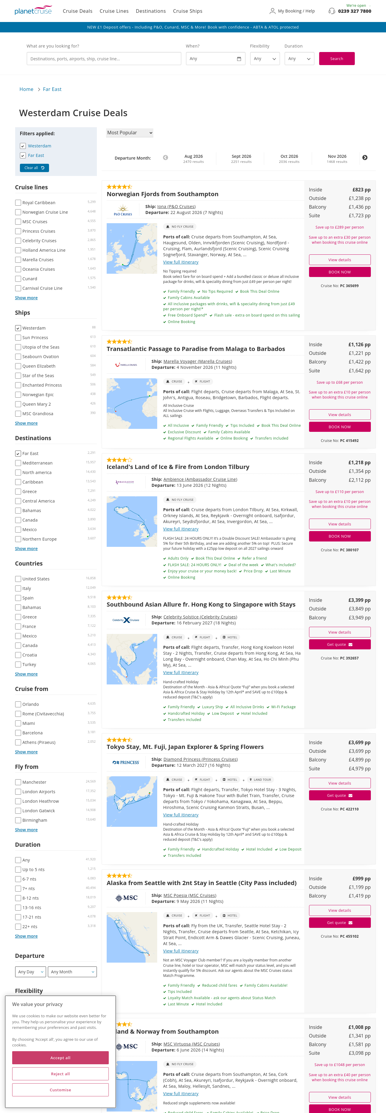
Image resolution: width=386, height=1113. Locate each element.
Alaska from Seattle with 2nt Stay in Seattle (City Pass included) (202, 883)
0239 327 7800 (354, 11)
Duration (294, 46)
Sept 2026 (241, 158)
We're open (358, 5)
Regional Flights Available (190, 438)
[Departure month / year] (72, 971)
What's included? (280, 564)
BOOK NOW (340, 272)
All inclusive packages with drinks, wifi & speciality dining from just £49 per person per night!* (229, 306)
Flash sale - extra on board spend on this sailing (256, 315)
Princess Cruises (192, 759)
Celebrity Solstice (155, 617)
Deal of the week (242, 564)
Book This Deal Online (259, 291)
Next (365, 161)
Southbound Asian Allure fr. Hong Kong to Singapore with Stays (201, 604)
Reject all (60, 1073)
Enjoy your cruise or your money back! (202, 571)
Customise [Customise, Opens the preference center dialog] (60, 1089)
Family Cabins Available (188, 297)
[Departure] (30, 971)
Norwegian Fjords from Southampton (162, 194)
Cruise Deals (78, 11)
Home (27, 89)
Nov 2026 (337, 158)
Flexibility (260, 46)
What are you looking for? (53, 46)
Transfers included (271, 438)
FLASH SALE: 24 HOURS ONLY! (194, 564)
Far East (52, 89)
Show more (26, 297)
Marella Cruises (188, 361)
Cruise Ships (187, 11)
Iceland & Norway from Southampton (163, 1031)
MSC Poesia (149, 895)
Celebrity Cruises (191, 617)
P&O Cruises (161, 206)
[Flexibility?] (265, 58)
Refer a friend (254, 558)
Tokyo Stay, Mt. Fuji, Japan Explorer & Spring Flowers (185, 746)
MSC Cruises (175, 895)
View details (339, 259)
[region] (60, 1051)
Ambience (147, 479)
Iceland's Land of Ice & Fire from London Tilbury (178, 466)
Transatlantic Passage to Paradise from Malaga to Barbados (196, 348)
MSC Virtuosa (151, 1044)
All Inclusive (178, 425)
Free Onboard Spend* (187, 315)
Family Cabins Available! (265, 985)
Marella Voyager (154, 361)
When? (193, 46)
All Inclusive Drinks (246, 706)
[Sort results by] (129, 132)
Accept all (60, 1057)
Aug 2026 (193, 158)
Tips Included (241, 425)
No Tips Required (217, 291)
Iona (142, 206)
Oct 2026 (289, 158)
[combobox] (104, 58)
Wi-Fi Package (283, 706)
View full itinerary (180, 262)
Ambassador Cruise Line (184, 479)
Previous (165, 161)
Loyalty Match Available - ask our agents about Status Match (221, 997)
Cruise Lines (114, 11)
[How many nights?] (299, 58)
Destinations (151, 11)
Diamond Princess (156, 759)
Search (337, 58)
